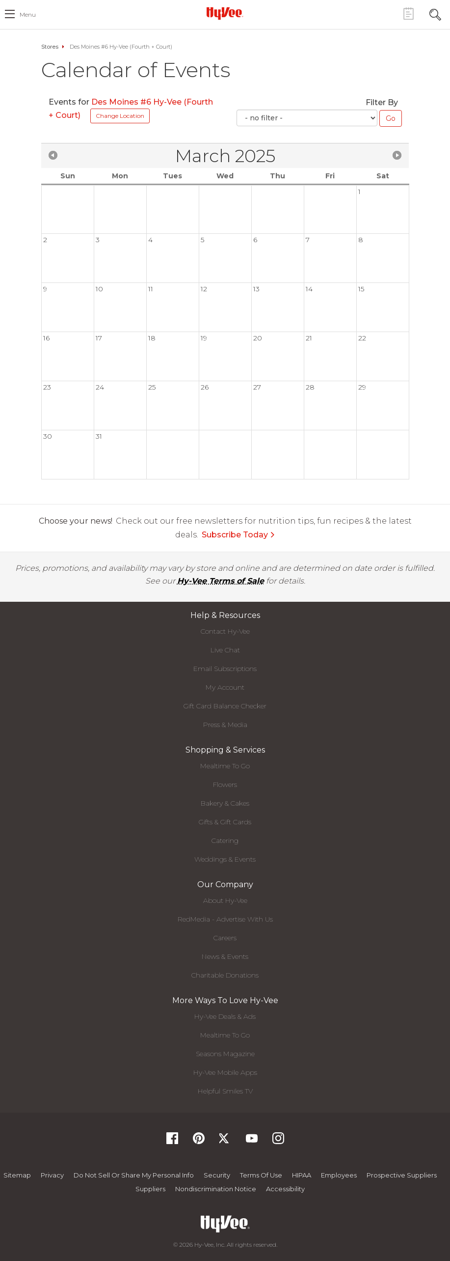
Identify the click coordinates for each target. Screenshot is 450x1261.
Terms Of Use (261, 1175)
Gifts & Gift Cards (225, 821)
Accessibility (285, 1189)
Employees (339, 1175)
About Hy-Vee (225, 900)
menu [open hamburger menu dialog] (28, 14)
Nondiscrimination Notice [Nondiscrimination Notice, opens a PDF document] (215, 1189)
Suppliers (150, 1189)
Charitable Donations (225, 975)
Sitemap (17, 1175)
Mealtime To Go (225, 765)
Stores (49, 46)
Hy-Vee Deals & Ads (225, 1016)
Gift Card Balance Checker (225, 705)
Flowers (225, 784)
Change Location (120, 115)
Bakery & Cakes (225, 803)
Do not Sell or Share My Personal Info (134, 1175)
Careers (225, 937)
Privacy (52, 1175)
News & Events (225, 956)
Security (217, 1175)
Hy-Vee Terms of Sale (220, 581)
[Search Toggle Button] (435, 13)
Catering (225, 840)
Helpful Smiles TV (225, 1091)
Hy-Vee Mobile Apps (225, 1072)
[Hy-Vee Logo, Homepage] (225, 13)
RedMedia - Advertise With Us (225, 919)
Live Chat (225, 649)
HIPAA (301, 1175)
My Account (225, 687)
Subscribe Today (238, 534)
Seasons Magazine (225, 1053)
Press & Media (225, 724)
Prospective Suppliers (402, 1175)
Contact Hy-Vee (225, 631)
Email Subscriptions (225, 668)
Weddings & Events (225, 859)
